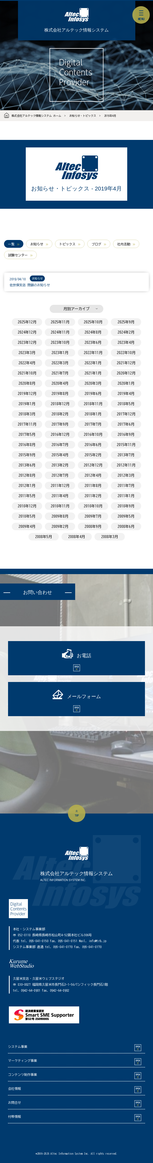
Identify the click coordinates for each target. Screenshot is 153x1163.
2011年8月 (93, 485)
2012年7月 (60, 475)
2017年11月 (27, 424)
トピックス (67, 244)
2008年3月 (109, 537)
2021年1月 (93, 373)
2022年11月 (93, 353)
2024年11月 (60, 332)
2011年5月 (27, 496)
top (77, 815)
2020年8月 (27, 383)
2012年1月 (27, 485)
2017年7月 (93, 424)
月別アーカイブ (76, 309)
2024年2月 (126, 332)
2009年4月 (27, 526)
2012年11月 (126, 465)
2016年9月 (126, 434)
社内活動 (123, 244)
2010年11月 (60, 506)
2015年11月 (126, 445)
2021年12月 (126, 363)
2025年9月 (126, 322)
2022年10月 (126, 353)
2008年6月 (126, 526)
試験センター (18, 255)
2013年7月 (126, 455)
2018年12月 (60, 404)
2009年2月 (60, 526)
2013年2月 (60, 465)
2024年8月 (93, 332)
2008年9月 (93, 526)
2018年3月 (27, 414)
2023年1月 (60, 353)
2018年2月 (60, 414)
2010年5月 (27, 516)
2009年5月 (126, 516)
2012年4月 (93, 475)
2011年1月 (126, 496)
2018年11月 (93, 404)
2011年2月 (93, 496)
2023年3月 (27, 353)
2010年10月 (93, 506)
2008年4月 (76, 537)
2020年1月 (126, 383)
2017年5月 (27, 434)
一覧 (11, 244)
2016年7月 (60, 445)
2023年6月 (93, 342)
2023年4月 (126, 342)
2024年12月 (27, 332)
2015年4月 (60, 455)
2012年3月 (126, 475)
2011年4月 (60, 496)
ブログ (96, 244)
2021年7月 (60, 373)
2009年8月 (60, 516)
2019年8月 (60, 393)
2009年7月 (93, 516)
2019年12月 (27, 393)
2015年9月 (27, 455)
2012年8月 (27, 475)
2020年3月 (93, 383)
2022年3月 (60, 363)
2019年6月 (93, 393)
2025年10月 (93, 322)
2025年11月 (60, 322)
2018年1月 (93, 414)
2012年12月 (93, 465)
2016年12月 (60, 434)
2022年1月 (93, 363)
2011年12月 (60, 485)
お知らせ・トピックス (82, 115)
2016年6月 (93, 445)
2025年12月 (27, 322)
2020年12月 (126, 373)
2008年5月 (43, 537)
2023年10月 (60, 342)
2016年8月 (27, 445)
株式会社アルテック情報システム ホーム (36, 115)
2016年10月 (93, 434)
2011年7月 (126, 485)
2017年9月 (60, 424)
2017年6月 (126, 424)
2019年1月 (27, 404)
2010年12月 (27, 506)
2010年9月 (126, 506)
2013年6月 (27, 465)
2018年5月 (126, 404)
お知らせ (36, 244)
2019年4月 (110, 115)
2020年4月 (60, 383)
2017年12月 (126, 414)
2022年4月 (27, 363)
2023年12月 (27, 342)
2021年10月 (27, 373)
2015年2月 (93, 455)
